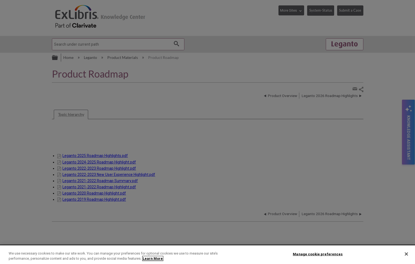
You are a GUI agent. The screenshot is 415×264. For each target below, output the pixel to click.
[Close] (406, 254)
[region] (207, 254)
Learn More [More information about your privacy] (153, 258)
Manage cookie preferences (318, 254)
